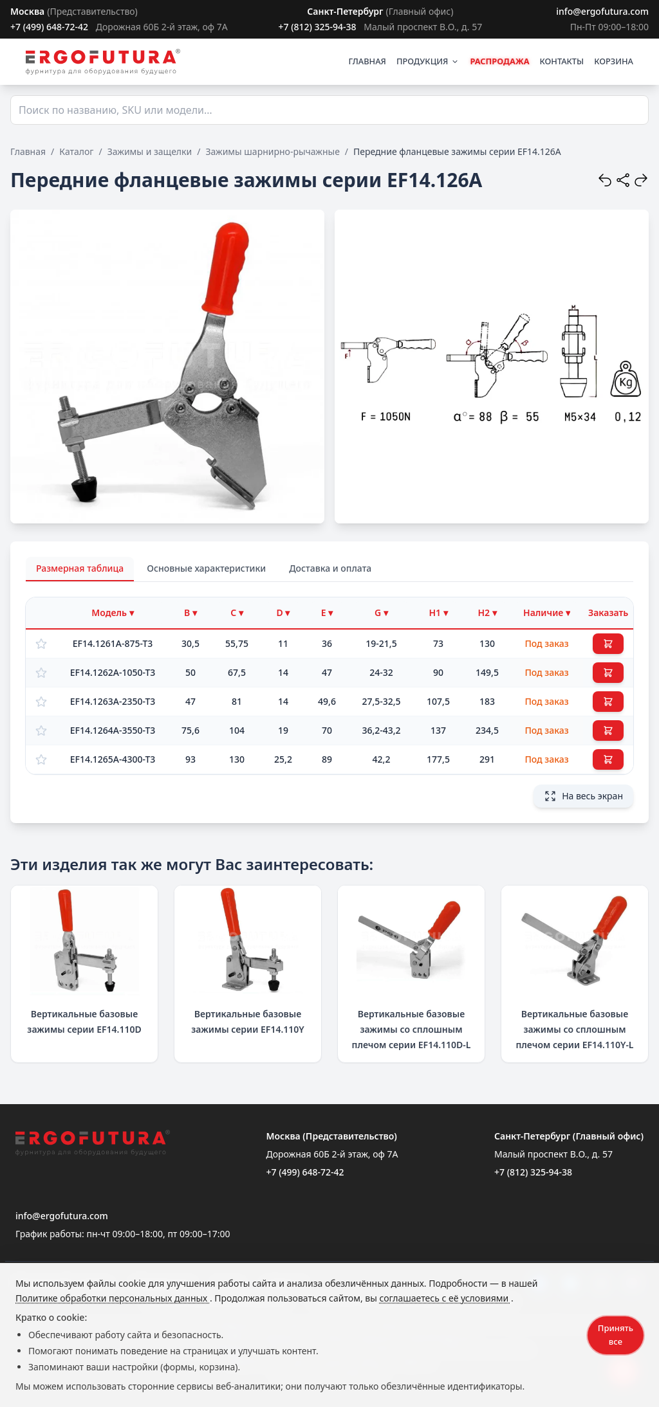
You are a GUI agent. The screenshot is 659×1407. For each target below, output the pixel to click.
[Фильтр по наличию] (546, 612)
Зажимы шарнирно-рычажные (272, 151)
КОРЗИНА (613, 61)
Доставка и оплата (330, 568)
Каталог (76, 151)
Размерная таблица (80, 568)
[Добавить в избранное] (41, 643)
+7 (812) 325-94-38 (317, 27)
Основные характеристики (206, 568)
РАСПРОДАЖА (499, 61)
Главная (28, 151)
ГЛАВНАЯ (367, 61)
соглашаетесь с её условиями (444, 1298)
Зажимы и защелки (149, 151)
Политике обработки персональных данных (112, 1298)
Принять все (615, 1334)
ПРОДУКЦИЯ (427, 61)
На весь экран (583, 796)
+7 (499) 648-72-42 (49, 27)
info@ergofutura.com (602, 11)
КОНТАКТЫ (562, 61)
